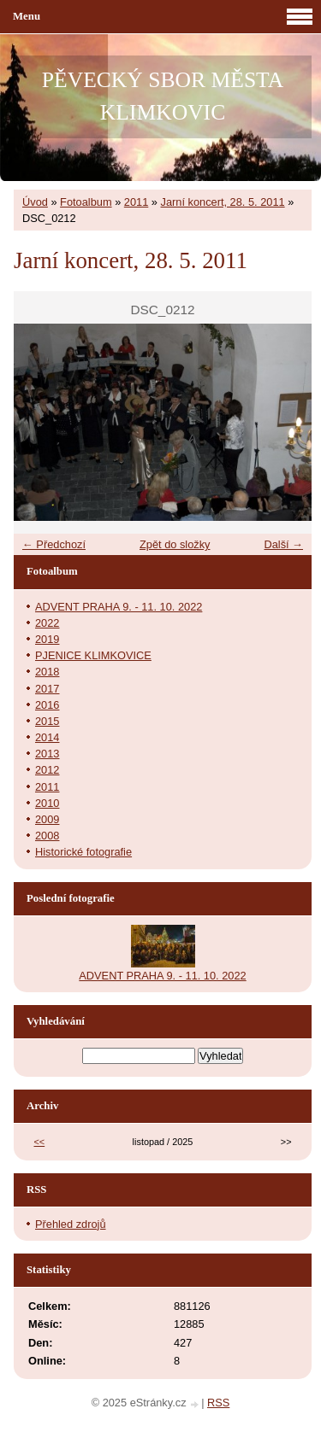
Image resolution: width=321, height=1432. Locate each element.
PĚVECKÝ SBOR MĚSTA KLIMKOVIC (162, 96)
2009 (47, 819)
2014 (47, 737)
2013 (47, 753)
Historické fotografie (83, 851)
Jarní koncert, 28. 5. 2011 (223, 202)
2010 (47, 803)
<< (39, 1142)
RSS (218, 1402)
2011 (136, 202)
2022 (47, 623)
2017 (47, 688)
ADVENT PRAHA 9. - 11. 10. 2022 (118, 606)
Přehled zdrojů (70, 1224)
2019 (47, 639)
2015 (47, 721)
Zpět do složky (175, 544)
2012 (47, 769)
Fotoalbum (85, 202)
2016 (47, 704)
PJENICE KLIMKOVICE (93, 655)
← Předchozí (54, 544)
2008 (47, 835)
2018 (47, 671)
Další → (283, 544)
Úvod (35, 202)
